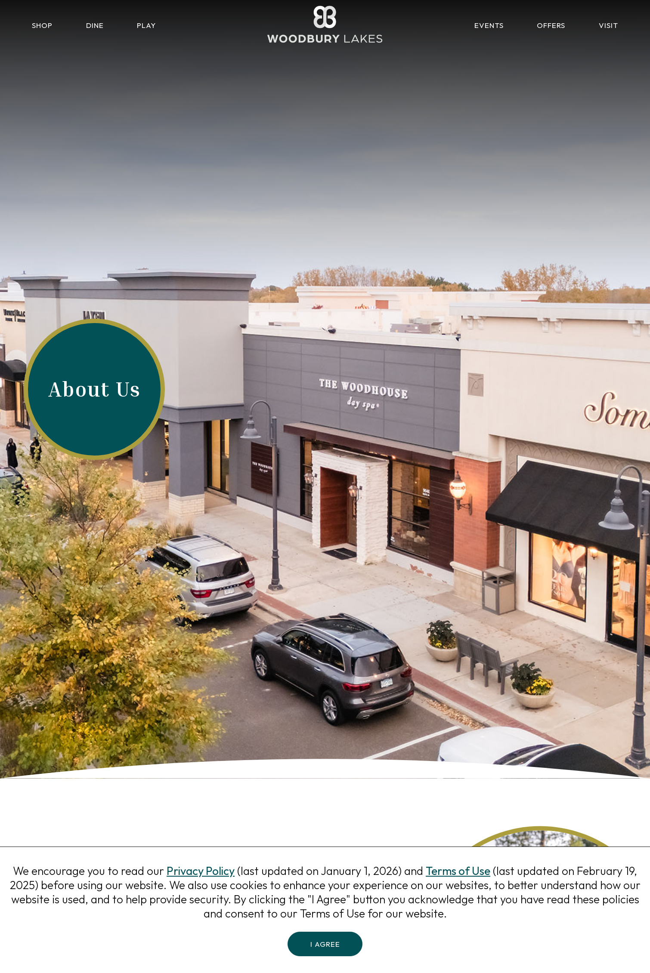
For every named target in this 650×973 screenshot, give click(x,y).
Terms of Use (458, 871)
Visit (608, 25)
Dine (95, 25)
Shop (42, 25)
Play (146, 25)
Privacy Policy (201, 871)
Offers (551, 25)
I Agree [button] (325, 943)
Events (489, 25)
